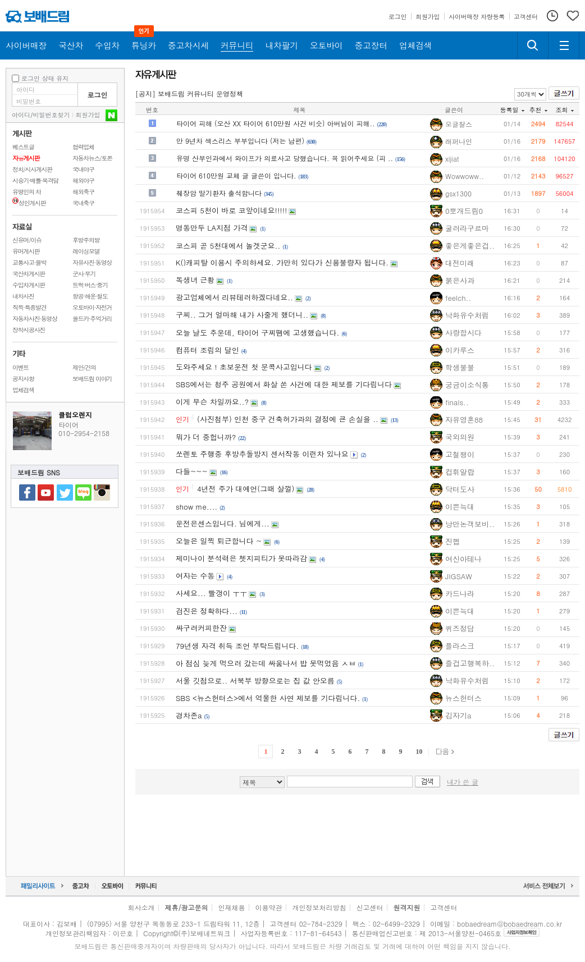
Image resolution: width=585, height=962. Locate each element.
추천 (538, 110)
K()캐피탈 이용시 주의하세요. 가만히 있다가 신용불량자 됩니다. (282, 262)
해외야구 (83, 180)
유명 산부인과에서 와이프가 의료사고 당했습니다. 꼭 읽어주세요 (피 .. (284, 158)
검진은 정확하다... (206, 611)
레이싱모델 (85, 251)
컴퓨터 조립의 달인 (207, 350)
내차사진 (23, 296)
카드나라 (459, 593)
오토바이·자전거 (92, 307)
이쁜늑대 (459, 506)
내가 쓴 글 (462, 781)
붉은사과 (459, 280)
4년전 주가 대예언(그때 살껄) (245, 488)
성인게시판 (28, 203)
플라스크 (459, 645)
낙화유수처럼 (467, 315)
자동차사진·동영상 (34, 318)
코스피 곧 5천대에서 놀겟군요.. (228, 245)
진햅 (452, 541)
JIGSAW (458, 576)
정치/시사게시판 (32, 169)
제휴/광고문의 (186, 907)
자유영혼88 (464, 419)
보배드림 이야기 (92, 378)
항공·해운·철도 (90, 296)
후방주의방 (85, 240)
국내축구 (83, 203)
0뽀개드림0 (464, 210)
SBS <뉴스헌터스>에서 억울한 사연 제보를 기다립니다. (268, 698)
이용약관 (268, 907)
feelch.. (458, 297)
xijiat (452, 158)
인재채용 (231, 907)
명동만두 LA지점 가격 (212, 227)
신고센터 (370, 907)
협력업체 (83, 147)
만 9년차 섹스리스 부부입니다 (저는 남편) (240, 140)
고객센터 (444, 907)
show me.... (196, 506)
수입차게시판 (28, 285)
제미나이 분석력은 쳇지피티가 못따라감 (241, 558)
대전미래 (459, 263)
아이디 (21, 115)
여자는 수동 (195, 575)
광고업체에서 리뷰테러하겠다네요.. (234, 297)
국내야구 (83, 169)
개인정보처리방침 (319, 907)
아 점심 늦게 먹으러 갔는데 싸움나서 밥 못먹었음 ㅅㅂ (266, 663)
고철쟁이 (459, 454)
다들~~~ (192, 471)
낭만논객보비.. (470, 524)
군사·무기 (83, 273)
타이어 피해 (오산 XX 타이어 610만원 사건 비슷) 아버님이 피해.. (275, 123)
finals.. (457, 402)
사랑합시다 (463, 332)
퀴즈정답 (459, 628)
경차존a (189, 715)
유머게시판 (25, 251)
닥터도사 (459, 489)
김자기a (458, 715)
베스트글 (23, 147)
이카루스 (459, 350)
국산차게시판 (28, 273)
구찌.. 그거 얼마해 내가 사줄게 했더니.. (242, 314)
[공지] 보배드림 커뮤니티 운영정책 (189, 93)
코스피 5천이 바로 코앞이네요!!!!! (231, 210)
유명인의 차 (26, 191)
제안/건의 (84, 367)
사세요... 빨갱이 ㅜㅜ (211, 593)
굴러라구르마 (467, 228)
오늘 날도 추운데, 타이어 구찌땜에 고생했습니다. (257, 332)
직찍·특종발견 (29, 307)
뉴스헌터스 (463, 698)
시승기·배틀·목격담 (35, 180)
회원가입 (88, 115)
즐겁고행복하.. (470, 663)
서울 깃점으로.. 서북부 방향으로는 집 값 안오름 (255, 680)
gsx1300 (458, 193)
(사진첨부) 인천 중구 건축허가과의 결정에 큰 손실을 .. (287, 419)
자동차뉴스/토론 (92, 158)
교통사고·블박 (29, 262)
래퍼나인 (458, 141)
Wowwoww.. (464, 176)
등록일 (512, 110)
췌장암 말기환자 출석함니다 (219, 193)
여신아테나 (463, 558)
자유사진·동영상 (92, 262)
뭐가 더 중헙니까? (206, 437)
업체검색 (23, 390)
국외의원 (459, 437)
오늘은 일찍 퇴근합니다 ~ (219, 540)
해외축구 (83, 191)
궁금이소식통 (467, 384)
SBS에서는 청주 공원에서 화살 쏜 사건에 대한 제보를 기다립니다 (284, 384)
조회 (565, 110)
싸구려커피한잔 (201, 627)
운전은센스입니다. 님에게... (222, 523)
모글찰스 (458, 124)
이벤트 (20, 367)
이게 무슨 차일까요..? (212, 401)
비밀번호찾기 (51, 115)
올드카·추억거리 (92, 318)
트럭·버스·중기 (90, 285)
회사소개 (140, 907)
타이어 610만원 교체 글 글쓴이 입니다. (236, 175)
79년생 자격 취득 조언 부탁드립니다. (237, 645)
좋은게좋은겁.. (470, 245)
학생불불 (459, 367)
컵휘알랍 (459, 471)
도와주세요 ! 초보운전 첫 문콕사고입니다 (244, 366)
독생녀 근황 (195, 279)
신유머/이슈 (27, 240)
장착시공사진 (28, 330)
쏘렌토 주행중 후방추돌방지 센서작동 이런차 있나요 (262, 453)
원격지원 (407, 907)
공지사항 (23, 378)
